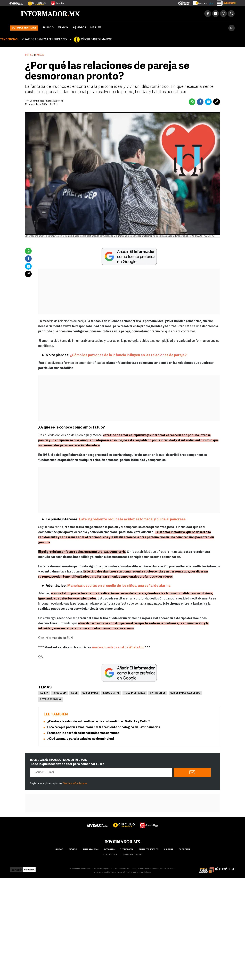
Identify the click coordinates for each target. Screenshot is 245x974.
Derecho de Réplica (120, 872)
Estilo (29, 55)
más (95, 27)
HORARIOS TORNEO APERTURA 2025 (43, 39)
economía (184, 849)
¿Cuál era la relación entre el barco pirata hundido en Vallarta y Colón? (98, 721)
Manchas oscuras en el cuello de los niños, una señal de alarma (118, 586)
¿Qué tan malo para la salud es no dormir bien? (80, 739)
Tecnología (126, 849)
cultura (168, 849)
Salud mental (111, 693)
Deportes (109, 849)
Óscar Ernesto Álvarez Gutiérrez (46, 101)
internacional (91, 849)
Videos (79, 27)
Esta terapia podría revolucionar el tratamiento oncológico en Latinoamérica (103, 727)
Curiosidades (90, 693)
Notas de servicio (50, 700)
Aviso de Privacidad (102, 872)
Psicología (59, 693)
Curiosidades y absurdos (185, 693)
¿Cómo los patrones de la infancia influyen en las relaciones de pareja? (128, 355)
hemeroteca (110, 854)
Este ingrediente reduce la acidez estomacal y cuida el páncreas (132, 519)
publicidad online (132, 854)
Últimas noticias (24, 28)
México (63, 27)
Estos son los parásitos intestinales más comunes (83, 733)
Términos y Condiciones (74, 783)
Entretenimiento (148, 849)
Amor (74, 693)
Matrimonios (158, 693)
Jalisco (48, 27)
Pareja (44, 693)
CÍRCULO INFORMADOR (96, 39)
